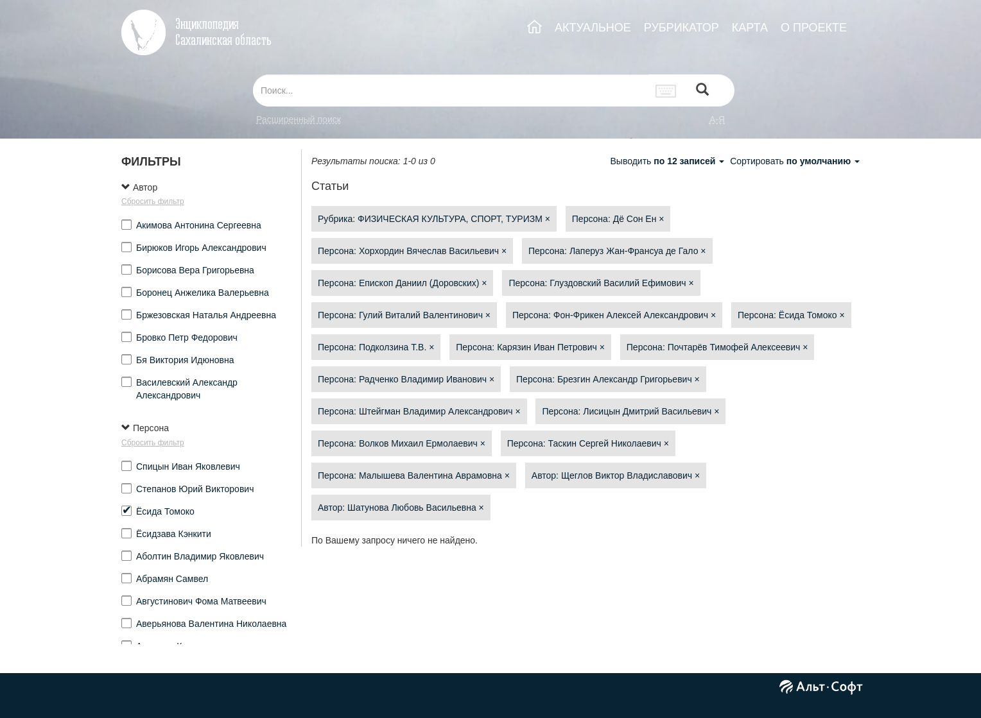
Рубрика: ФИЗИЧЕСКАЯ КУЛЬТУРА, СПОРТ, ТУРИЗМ (434, 219)
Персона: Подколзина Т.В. (376, 347)
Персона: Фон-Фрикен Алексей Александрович (614, 315)
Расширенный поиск (298, 119)
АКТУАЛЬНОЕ (593, 27)
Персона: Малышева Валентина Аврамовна (414, 475)
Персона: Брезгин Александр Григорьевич (608, 379)
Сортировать (795, 161)
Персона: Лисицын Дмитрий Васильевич (630, 411)
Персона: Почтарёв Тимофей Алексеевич (717, 347)
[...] (450, 90)
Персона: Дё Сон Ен (618, 219)
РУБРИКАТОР (681, 27)
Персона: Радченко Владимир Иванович (406, 379)
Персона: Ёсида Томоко (791, 315)
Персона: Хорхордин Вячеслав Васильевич (412, 251)
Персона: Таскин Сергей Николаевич (588, 443)
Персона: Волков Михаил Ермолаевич (401, 443)
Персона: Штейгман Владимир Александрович (419, 411)
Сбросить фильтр (152, 201)
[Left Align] (702, 91)
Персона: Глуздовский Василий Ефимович (600, 283)
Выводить (668, 161)
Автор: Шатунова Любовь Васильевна (401, 507)
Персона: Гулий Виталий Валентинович (404, 315)
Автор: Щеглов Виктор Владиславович (616, 475)
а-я (717, 119)
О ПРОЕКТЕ (814, 27)
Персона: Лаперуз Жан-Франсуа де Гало (617, 251)
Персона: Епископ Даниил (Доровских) (402, 283)
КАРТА (750, 27)
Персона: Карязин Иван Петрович (530, 347)
